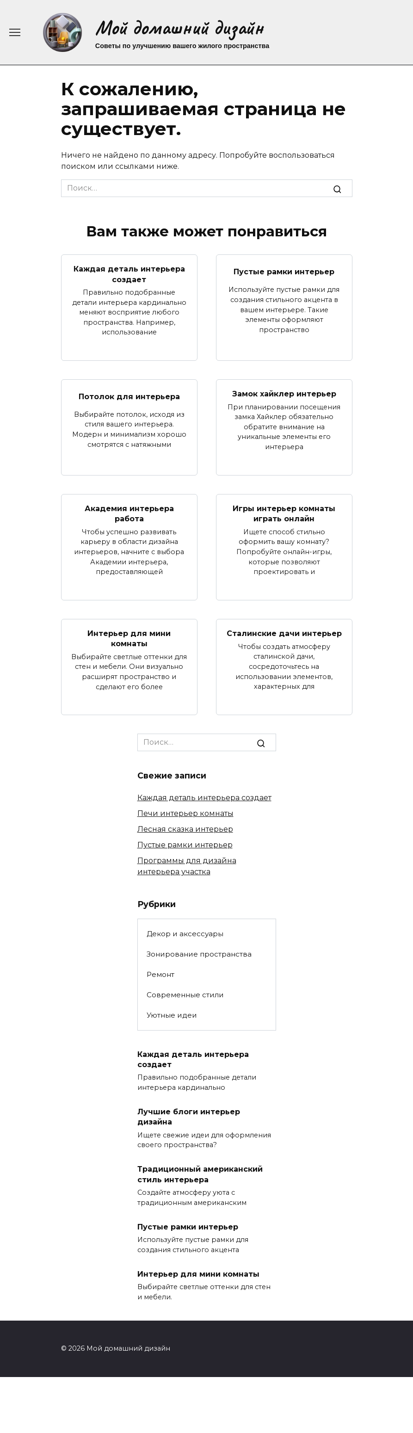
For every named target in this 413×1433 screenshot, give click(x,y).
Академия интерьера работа (129, 513)
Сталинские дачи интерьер (284, 633)
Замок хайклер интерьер (284, 393)
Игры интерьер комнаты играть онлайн (284, 513)
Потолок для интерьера (129, 396)
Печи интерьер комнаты (185, 813)
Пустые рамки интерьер (284, 271)
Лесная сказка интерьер (185, 829)
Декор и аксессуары (185, 933)
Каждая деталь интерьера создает (129, 274)
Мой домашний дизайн (179, 27)
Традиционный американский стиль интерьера (200, 1174)
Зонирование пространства (199, 954)
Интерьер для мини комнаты (129, 638)
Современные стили (185, 994)
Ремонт (160, 974)
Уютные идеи (172, 1015)
